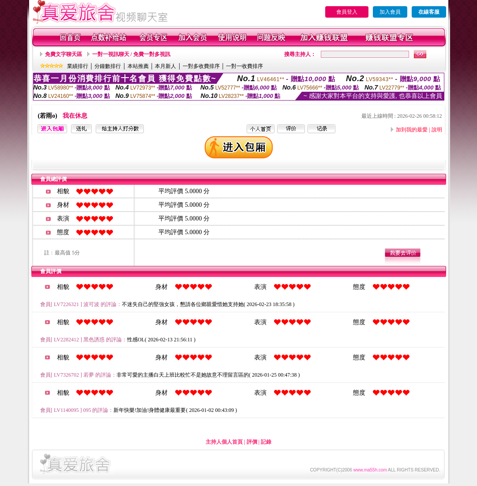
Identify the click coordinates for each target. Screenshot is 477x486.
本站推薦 (138, 66)
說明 (437, 130)
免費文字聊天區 (63, 54)
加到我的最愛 (412, 130)
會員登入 (346, 12)
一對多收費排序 (201, 66)
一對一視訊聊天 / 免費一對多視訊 (131, 54)
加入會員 (390, 12)
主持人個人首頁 (224, 442)
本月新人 (165, 66)
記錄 (266, 442)
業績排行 (77, 66)
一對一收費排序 (244, 66)
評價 (252, 442)
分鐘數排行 (107, 66)
